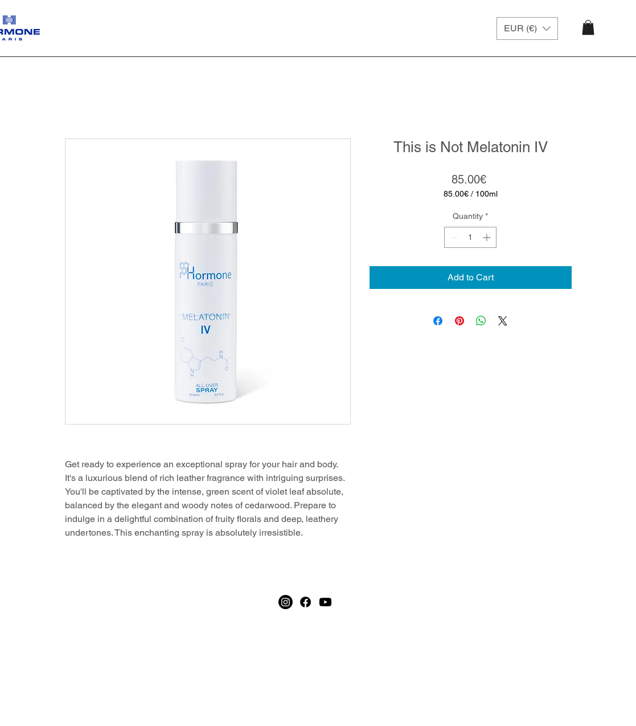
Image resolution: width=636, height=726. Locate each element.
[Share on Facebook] (438, 321)
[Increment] (488, 237)
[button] (527, 28)
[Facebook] (305, 700)
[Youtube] (325, 700)
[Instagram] (285, 700)
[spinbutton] (470, 237)
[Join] (494, 629)
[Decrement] (453, 237)
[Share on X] (503, 321)
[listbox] (527, 28)
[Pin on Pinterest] (459, 321)
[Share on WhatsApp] (481, 321)
